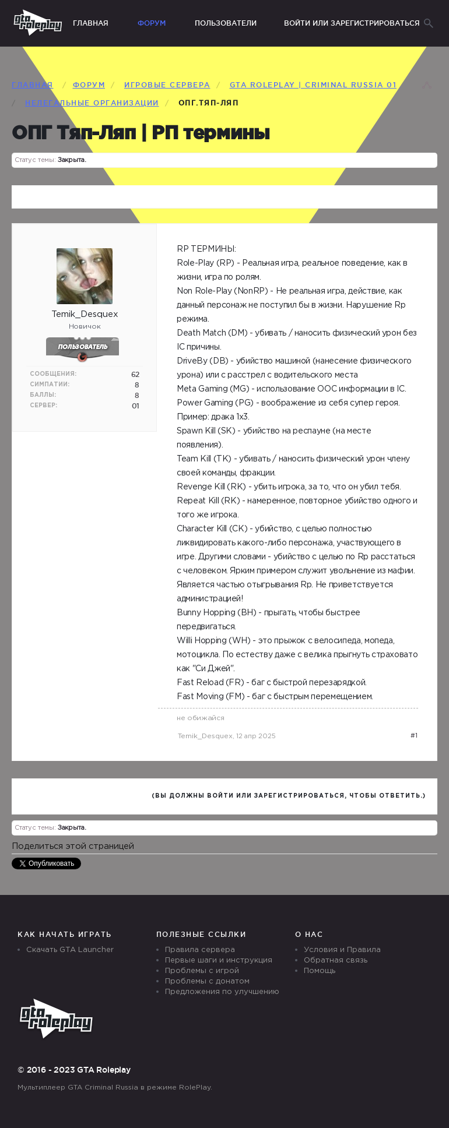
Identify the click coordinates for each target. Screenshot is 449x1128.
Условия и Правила (342, 950)
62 (135, 374)
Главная (90, 23)
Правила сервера (200, 950)
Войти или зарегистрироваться (352, 23)
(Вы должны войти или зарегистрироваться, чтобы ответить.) (289, 796)
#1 (414, 736)
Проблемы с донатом (207, 981)
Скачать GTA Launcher (70, 950)
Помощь (319, 971)
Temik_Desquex (205, 736)
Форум (152, 23)
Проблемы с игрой (202, 971)
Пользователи (226, 23)
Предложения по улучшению (222, 992)
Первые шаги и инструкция (218, 960)
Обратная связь (335, 960)
